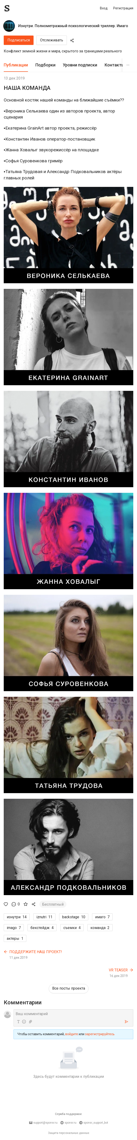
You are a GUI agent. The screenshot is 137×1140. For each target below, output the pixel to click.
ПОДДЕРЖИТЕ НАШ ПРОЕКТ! (35, 952)
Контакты (115, 64)
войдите (71, 1034)
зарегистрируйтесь (100, 1034)
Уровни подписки (80, 64)
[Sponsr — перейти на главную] (17, 8)
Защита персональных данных (68, 1133)
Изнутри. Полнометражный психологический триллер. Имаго (73, 26)
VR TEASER (118, 970)
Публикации (16, 64)
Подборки (45, 64)
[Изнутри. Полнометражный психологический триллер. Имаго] (9, 26)
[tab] (16, 65)
